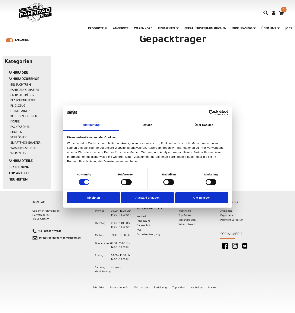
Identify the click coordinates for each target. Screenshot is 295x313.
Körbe (15, 122)
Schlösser (18, 137)
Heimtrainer (20, 111)
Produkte (97, 29)
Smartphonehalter (25, 143)
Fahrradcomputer (24, 90)
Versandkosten (187, 220)
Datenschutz (144, 225)
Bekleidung (18, 167)
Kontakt (141, 216)
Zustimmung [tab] (91, 125)
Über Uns (270, 29)
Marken (212, 287)
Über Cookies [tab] (204, 125)
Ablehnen (93, 197)
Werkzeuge (18, 153)
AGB (139, 230)
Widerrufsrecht (188, 224)
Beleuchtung (20, 85)
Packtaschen (20, 127)
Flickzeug (17, 106)
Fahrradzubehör (23, 79)
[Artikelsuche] (265, 14)
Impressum (143, 221)
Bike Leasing (244, 29)
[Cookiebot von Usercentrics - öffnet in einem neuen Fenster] (211, 112)
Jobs (288, 29)
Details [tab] (147, 125)
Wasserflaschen (23, 148)
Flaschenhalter (23, 101)
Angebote (120, 29)
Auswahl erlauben (147, 197)
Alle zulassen (202, 197)
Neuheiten (18, 180)
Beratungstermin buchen (205, 29)
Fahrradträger (22, 95)
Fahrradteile (20, 161)
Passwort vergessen (231, 220)
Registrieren (227, 215)
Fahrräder (18, 73)
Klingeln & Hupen (23, 116)
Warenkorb (143, 29)
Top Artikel (18, 174)
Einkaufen (168, 29)
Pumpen (16, 132)
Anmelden (226, 211)
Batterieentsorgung (148, 234)
